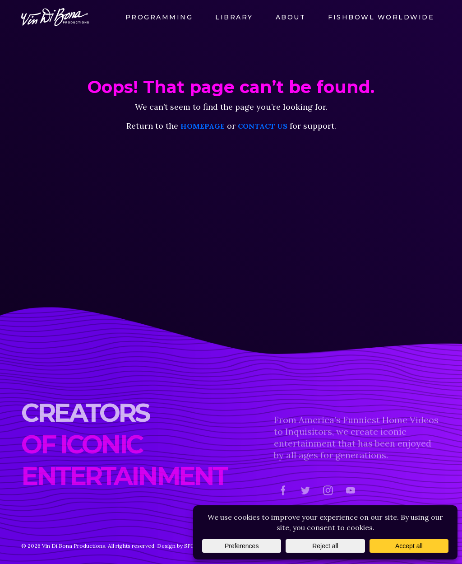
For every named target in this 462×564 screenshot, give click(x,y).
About (291, 17)
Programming (159, 17)
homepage (202, 126)
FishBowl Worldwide (381, 17)
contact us (262, 126)
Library (234, 17)
